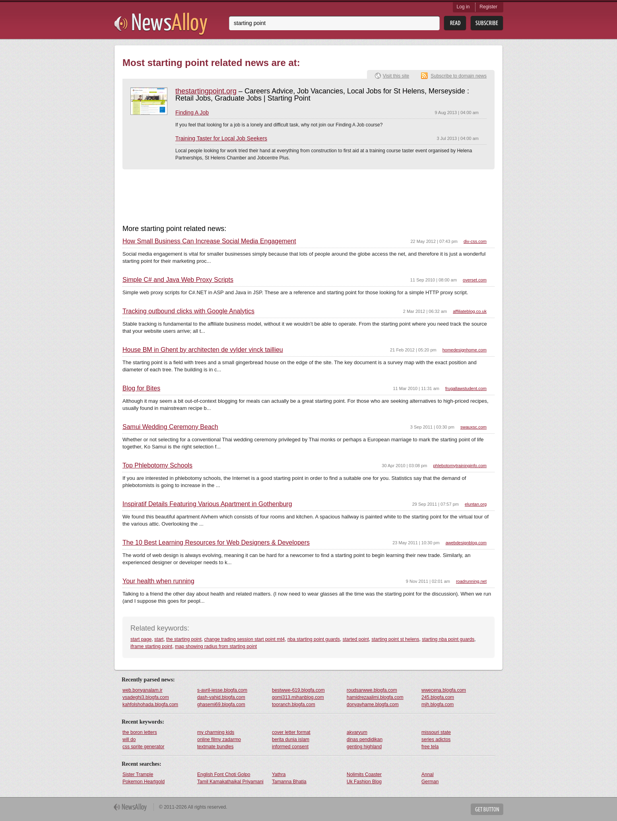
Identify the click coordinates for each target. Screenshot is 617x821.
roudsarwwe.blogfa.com (372, 690)
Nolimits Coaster (364, 774)
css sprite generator (143, 746)
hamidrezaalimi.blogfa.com (375, 697)
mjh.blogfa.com (437, 704)
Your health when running (158, 581)
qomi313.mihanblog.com (298, 697)
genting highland (364, 746)
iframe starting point (151, 646)
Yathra (278, 774)
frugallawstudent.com (466, 388)
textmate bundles (215, 746)
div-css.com (475, 241)
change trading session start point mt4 (244, 639)
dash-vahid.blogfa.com (221, 697)
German (429, 781)
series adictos (435, 739)
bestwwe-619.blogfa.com (298, 690)
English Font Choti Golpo (223, 774)
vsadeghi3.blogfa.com (145, 697)
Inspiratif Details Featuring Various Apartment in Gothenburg (207, 504)
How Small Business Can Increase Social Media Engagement (209, 241)
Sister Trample (137, 774)
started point (356, 639)
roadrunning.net (471, 581)
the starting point (184, 639)
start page (140, 639)
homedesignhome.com (464, 349)
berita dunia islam (290, 739)
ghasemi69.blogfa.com (221, 704)
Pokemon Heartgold (143, 781)
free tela (429, 746)
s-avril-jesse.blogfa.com (222, 690)
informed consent (290, 746)
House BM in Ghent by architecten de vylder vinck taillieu (202, 350)
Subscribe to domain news (459, 76)
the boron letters (139, 732)
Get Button (487, 809)
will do (129, 739)
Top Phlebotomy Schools (157, 465)
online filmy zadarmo (219, 739)
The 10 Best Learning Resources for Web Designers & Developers (216, 543)
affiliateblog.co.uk (470, 311)
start (158, 639)
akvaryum (357, 732)
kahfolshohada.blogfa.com (150, 704)
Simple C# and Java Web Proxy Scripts (177, 280)
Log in (463, 7)
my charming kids (215, 732)
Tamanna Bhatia (289, 781)
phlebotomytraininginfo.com (460, 465)
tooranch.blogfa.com (293, 704)
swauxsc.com (473, 427)
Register (488, 7)
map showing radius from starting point (216, 646)
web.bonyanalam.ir (142, 690)
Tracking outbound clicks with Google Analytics (188, 311)
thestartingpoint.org (206, 91)
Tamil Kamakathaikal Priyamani (230, 781)
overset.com (475, 280)
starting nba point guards (448, 639)
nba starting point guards (313, 639)
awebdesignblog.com (466, 542)
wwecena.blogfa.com (443, 690)
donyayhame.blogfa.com (373, 704)
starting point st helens (395, 639)
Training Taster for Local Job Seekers (221, 138)
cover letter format (291, 732)
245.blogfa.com (437, 697)
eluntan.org (476, 504)
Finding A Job (192, 112)
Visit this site (396, 76)
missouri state (436, 732)
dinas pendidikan (364, 739)
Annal (427, 774)
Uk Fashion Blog (364, 781)
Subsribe (486, 23)
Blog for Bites (141, 388)
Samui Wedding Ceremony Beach (170, 427)
